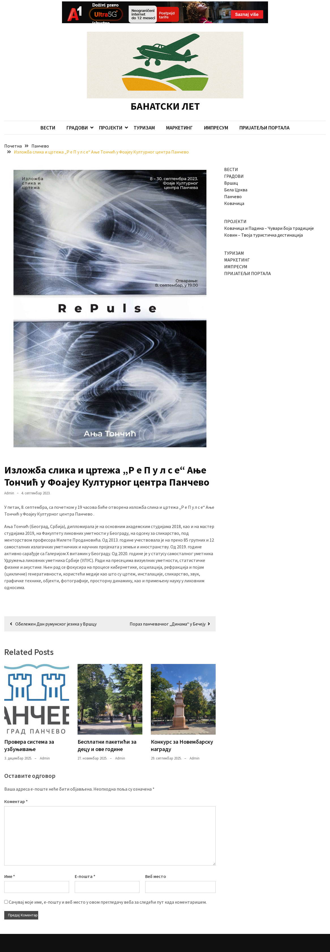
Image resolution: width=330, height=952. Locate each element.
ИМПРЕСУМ (216, 114)
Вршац (231, 170)
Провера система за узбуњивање (29, 732)
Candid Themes (119, 945)
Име (9, 863)
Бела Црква (235, 176)
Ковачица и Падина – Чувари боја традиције (269, 215)
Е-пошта (85, 863)
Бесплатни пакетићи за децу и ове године (107, 732)
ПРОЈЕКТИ (110, 114)
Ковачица (234, 190)
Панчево (233, 183)
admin (9, 479)
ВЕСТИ (47, 114)
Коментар (16, 788)
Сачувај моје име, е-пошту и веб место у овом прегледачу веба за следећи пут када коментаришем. (108, 889)
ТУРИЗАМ (144, 114)
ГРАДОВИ (77, 114)
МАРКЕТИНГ (179, 114)
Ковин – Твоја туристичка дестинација (263, 222)
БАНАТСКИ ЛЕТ (165, 93)
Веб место (155, 863)
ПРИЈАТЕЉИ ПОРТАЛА (264, 114)
